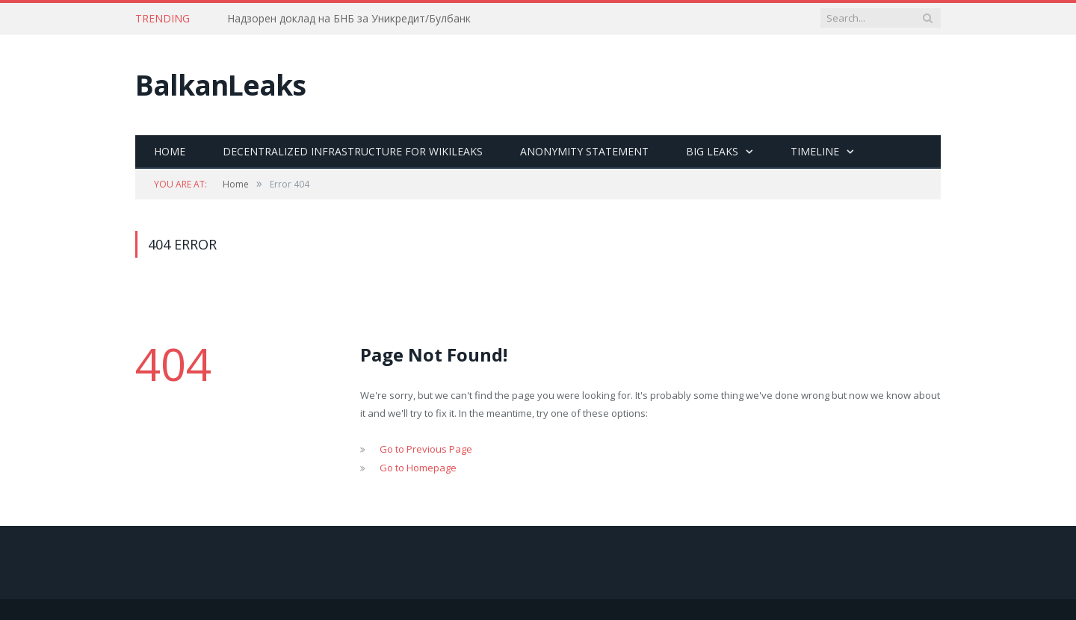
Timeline (815, 151)
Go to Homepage (418, 467)
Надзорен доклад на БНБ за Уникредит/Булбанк (349, 18)
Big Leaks (712, 151)
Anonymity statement (584, 151)
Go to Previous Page (426, 449)
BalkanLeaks (220, 85)
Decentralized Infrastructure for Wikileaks (353, 151)
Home (169, 151)
